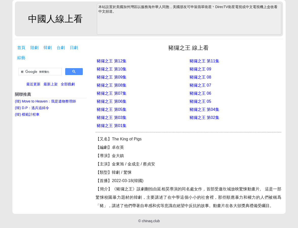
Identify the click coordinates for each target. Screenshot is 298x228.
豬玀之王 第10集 (111, 69)
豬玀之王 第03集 (111, 117)
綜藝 (21, 58)
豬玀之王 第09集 (111, 77)
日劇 (74, 47)
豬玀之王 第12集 (111, 61)
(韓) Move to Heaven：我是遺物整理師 (45, 101)
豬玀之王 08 (200, 77)
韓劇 (48, 47)
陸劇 (34, 47)
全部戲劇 (68, 84)
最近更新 (33, 84)
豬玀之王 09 (200, 69)
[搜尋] (39, 71)
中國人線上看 (55, 19)
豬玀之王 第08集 (111, 85)
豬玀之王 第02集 (204, 117)
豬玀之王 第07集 (111, 93)
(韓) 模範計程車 (27, 114)
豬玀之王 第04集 (204, 109)
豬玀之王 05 (200, 101)
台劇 (61, 47)
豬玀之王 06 (200, 93)
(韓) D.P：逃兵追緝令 (32, 108)
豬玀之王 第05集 (111, 109)
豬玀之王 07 (200, 85)
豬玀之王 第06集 (111, 101)
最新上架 (51, 84)
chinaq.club (151, 221)
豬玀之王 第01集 (111, 125)
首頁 (21, 47)
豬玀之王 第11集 (204, 61)
